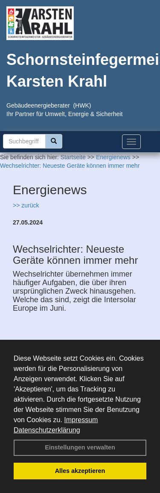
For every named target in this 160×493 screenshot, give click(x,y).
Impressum (81, 419)
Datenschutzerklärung (47, 430)
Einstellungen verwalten (80, 447)
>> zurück (26, 205)
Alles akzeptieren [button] (80, 470)
